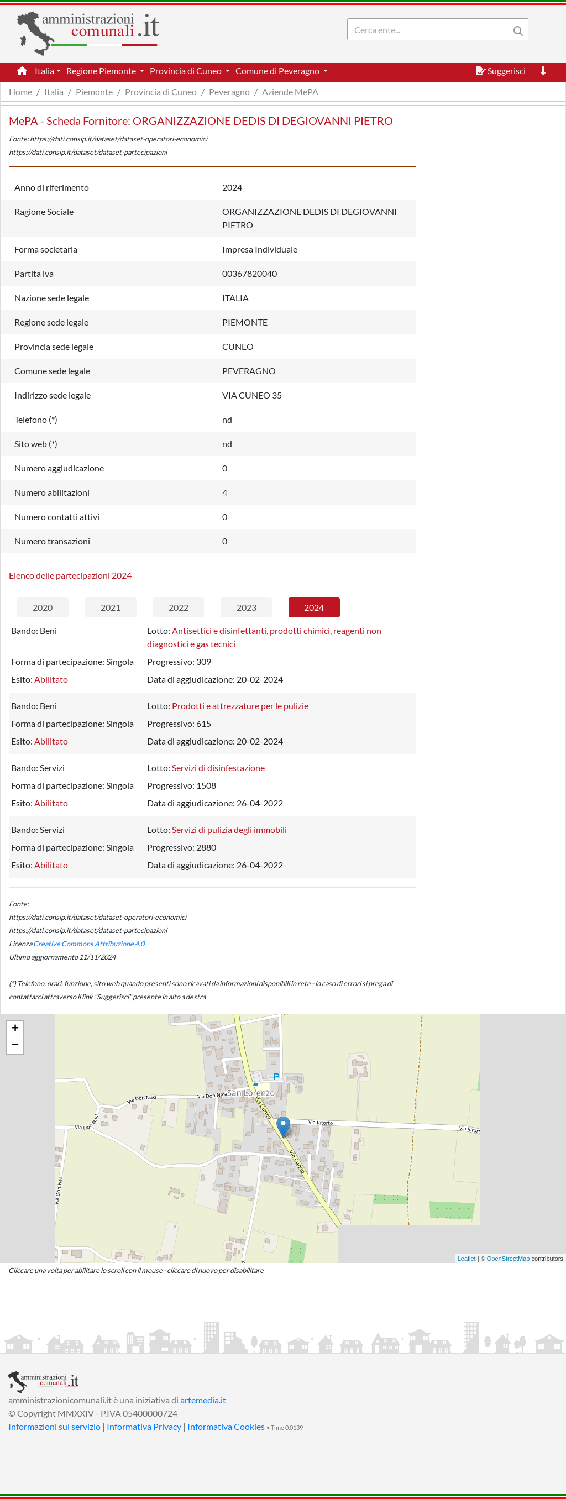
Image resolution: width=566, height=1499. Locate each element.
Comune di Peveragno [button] (278, 70)
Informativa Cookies (226, 1426)
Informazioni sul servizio (54, 1426)
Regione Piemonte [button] (102, 70)
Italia (54, 91)
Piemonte (94, 91)
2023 (246, 607)
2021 (110, 607)
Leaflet (467, 1258)
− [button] (15, 1045)
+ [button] (15, 1029)
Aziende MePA (290, 91)
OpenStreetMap (508, 1258)
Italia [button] (44, 70)
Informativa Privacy (144, 1426)
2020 (43, 607)
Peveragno (229, 91)
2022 (178, 607)
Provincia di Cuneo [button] (186, 70)
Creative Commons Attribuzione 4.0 (88, 943)
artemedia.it (203, 1400)
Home (20, 91)
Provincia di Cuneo (161, 91)
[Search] (430, 29)
